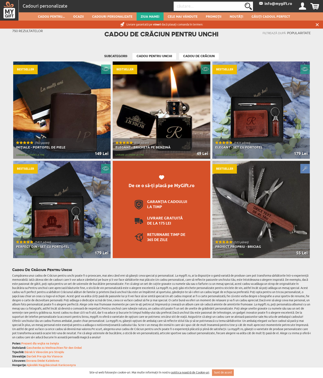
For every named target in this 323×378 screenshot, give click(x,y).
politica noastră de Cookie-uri (190, 372)
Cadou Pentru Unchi (154, 56)
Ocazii (78, 17)
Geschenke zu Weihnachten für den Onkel (54, 348)
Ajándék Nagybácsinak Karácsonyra (51, 365)
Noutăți (236, 17)
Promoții (213, 17)
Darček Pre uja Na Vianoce (45, 357)
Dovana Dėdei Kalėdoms (42, 361)
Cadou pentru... (51, 17)
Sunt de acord (223, 372)
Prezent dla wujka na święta (40, 344)
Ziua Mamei (150, 17)
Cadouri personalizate (112, 17)
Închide (317, 25)
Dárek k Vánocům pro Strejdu (44, 352)
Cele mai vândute (183, 17)
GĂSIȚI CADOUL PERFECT (271, 17)
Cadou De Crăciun (199, 56)
